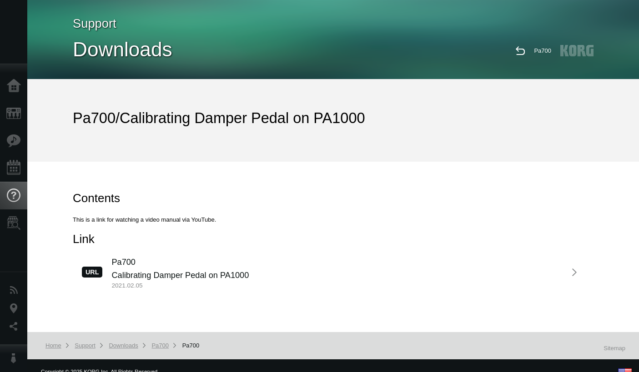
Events (16, 168)
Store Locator (16, 223)
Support (16, 195)
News (16, 290)
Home (16, 86)
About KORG (16, 358)
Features (16, 140)
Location (16, 308)
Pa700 (542, 50)
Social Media (16, 326)
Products (16, 113)
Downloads (123, 345)
